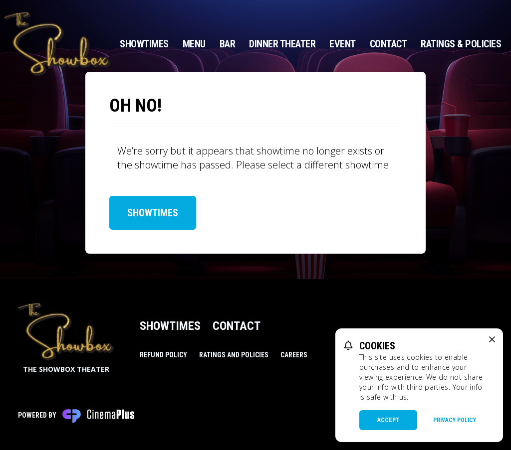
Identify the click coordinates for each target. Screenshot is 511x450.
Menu (194, 44)
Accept (388, 420)
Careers (293, 355)
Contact (388, 44)
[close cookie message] (492, 339)
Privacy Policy (454, 420)
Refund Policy (163, 355)
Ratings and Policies (233, 355)
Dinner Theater (282, 44)
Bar (228, 44)
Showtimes (144, 44)
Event (342, 44)
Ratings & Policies (461, 44)
